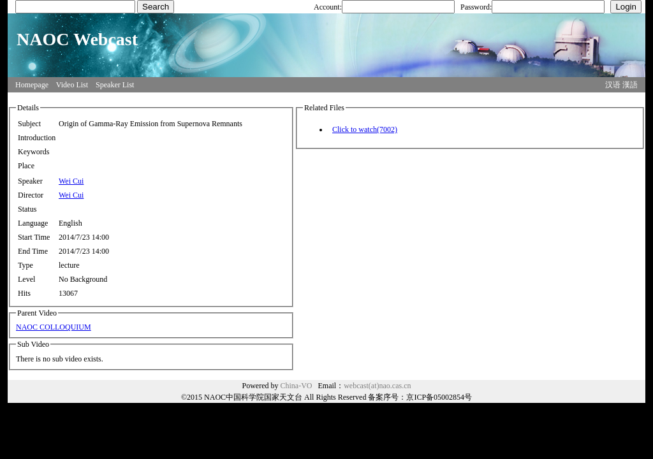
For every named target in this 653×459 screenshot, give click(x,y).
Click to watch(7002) (364, 129)
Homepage (31, 84)
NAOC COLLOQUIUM (53, 327)
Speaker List (115, 84)
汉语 (612, 84)
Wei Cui (71, 181)
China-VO (296, 385)
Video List (72, 84)
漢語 (630, 84)
